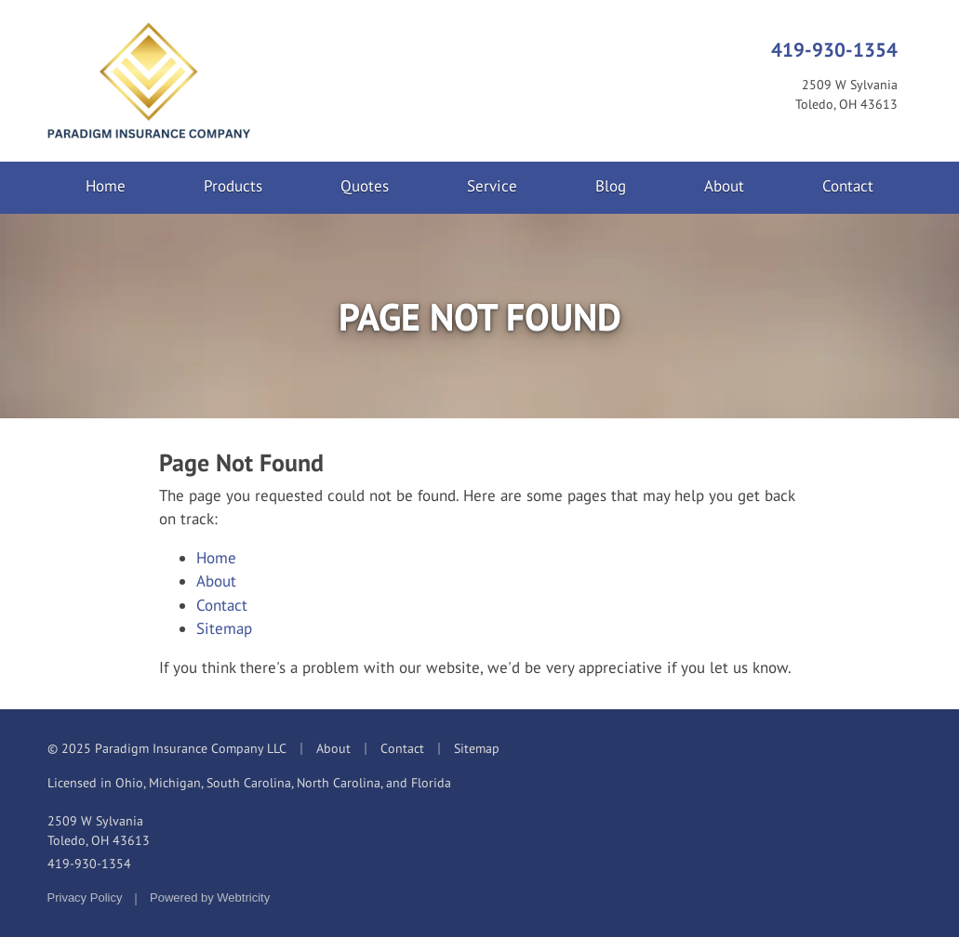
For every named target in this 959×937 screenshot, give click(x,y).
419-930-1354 (834, 49)
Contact (847, 186)
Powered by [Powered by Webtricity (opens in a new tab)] (210, 897)
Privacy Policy (85, 897)
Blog (610, 186)
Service (492, 186)
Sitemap (224, 628)
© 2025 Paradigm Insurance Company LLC (166, 748)
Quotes (364, 186)
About (724, 186)
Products (233, 186)
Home (106, 186)
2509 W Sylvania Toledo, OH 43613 (98, 830)
